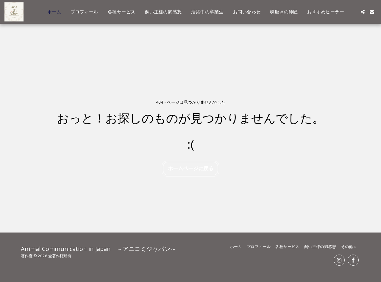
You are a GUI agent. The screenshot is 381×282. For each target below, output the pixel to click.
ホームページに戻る (190, 168)
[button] (362, 12)
